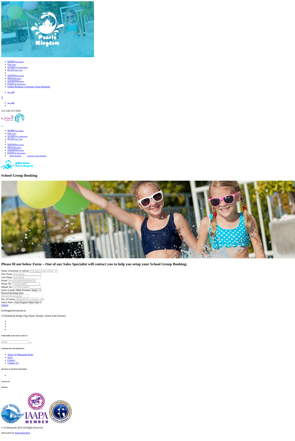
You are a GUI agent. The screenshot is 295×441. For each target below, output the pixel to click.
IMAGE (14, 78)
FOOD (16, 84)
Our (11, 64)
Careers (11, 360)
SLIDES (17, 67)
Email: (4, 280)
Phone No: (6, 283)
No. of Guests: (8, 299)
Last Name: (7, 277)
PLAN (14, 70)
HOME (15, 61)
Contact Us (13, 363)
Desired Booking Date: (12, 293)
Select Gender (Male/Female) (15, 290)
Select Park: (7, 302)
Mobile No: (7, 287)
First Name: (7, 274)
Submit (4, 305)
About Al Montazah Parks (20, 354)
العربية (10, 92)
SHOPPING (15, 81)
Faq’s (10, 357)
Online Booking (15, 86)
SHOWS (15, 75)
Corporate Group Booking (37, 86)
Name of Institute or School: (15, 270)
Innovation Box (22, 433)
